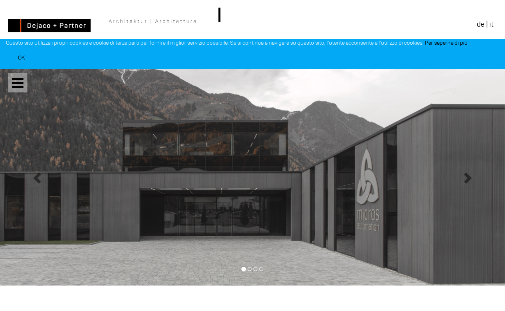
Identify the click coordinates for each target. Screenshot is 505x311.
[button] (38, 177)
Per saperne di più (446, 43)
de (481, 24)
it (491, 24)
